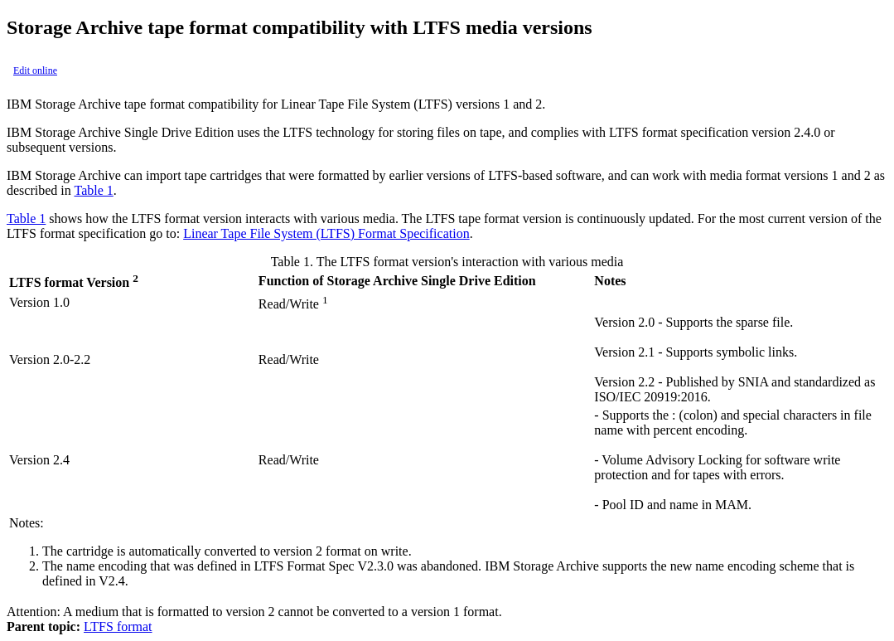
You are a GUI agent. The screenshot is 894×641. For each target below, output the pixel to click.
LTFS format (118, 626)
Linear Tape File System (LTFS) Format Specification (326, 233)
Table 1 (93, 190)
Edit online (35, 70)
